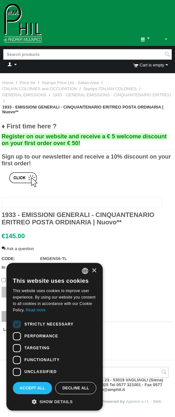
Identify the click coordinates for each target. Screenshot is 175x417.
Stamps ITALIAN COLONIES (110, 88)
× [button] (94, 270)
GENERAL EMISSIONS (24, 94)
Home (7, 82)
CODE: (8, 258)
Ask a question (18, 248)
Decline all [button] (75, 388)
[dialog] (54, 337)
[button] (54, 401)
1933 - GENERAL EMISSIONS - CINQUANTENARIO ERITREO (112, 94)
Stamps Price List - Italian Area (70, 82)
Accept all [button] (32, 388)
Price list (27, 82)
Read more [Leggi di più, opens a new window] (36, 310)
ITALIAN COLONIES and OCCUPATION (39, 88)
